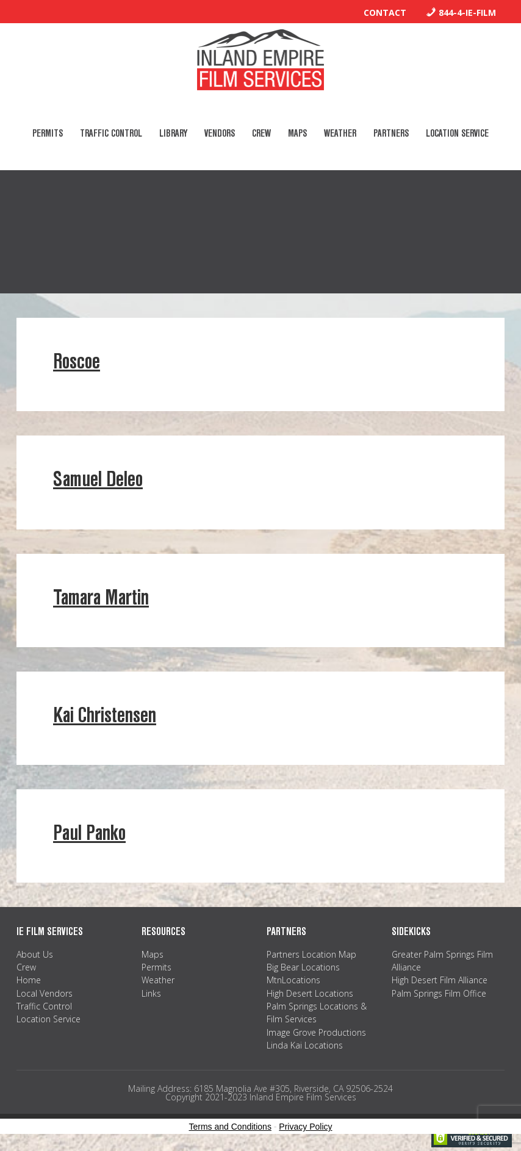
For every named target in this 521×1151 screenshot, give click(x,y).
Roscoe (76, 361)
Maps (152, 954)
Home (28, 980)
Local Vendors (44, 993)
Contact (385, 12)
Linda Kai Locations (305, 1045)
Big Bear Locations (303, 967)
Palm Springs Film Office (439, 993)
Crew (26, 967)
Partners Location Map (311, 954)
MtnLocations (293, 980)
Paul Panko (89, 832)
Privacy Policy (305, 1126)
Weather (158, 980)
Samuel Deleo (98, 479)
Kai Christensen (104, 715)
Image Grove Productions (316, 1032)
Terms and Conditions (230, 1126)
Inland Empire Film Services (260, 59)
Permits (156, 967)
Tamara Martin (101, 597)
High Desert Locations (310, 993)
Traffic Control (44, 1006)
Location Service (48, 1019)
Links (151, 993)
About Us (34, 954)
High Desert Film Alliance (439, 980)
